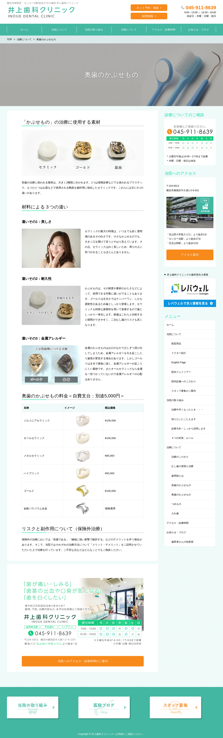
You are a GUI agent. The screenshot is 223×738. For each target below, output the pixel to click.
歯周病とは (177, 475)
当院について (174, 334)
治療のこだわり (180, 456)
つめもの (176, 504)
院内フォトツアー (181, 372)
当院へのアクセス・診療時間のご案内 (83, 661)
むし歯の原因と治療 (182, 466)
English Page (178, 362)
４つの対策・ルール (182, 438)
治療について (174, 447)
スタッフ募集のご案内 (183, 390)
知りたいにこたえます (183, 419)
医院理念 (176, 343)
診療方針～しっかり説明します (188, 428)
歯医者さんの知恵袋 (182, 541)
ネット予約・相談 (147, 7)
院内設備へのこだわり (183, 381)
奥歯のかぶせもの (181, 494)
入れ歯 (175, 513)
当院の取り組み (175, 400)
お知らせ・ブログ (176, 532)
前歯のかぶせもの (181, 485)
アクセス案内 (190, 254)
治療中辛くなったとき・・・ (187, 409)
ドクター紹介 (178, 353)
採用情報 (147, 16)
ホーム (170, 324)
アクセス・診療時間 (178, 523)
